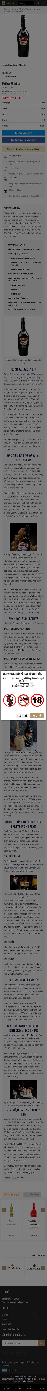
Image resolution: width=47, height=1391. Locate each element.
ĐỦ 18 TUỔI (37, 715)
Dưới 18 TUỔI (22, 715)
